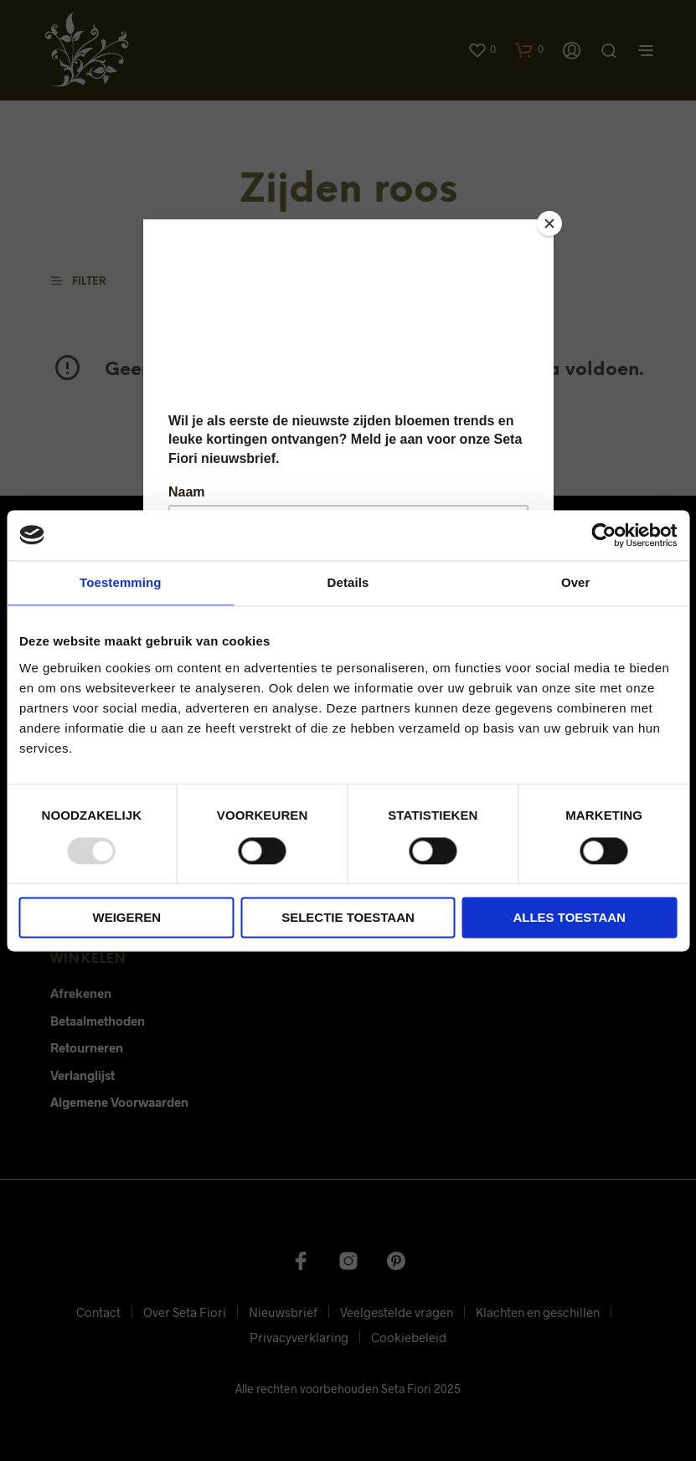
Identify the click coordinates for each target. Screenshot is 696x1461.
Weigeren (126, 917)
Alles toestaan (569, 917)
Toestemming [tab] (121, 582)
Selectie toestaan (348, 917)
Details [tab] (348, 582)
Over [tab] (575, 582)
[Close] (549, 223)
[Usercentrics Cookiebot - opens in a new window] (603, 535)
